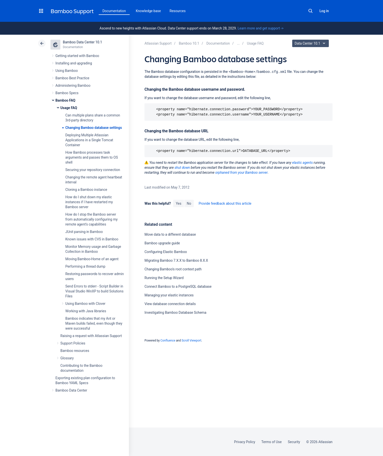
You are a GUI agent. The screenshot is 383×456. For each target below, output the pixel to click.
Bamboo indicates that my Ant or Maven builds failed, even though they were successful (93, 323)
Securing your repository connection (92, 170)
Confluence (167, 340)
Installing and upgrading (73, 63)
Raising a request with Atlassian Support (91, 336)
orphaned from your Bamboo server (241, 172)
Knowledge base (148, 11)
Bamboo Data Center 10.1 (82, 42)
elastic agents (302, 163)
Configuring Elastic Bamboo (165, 252)
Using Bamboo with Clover (85, 304)
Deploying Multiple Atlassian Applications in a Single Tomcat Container (89, 140)
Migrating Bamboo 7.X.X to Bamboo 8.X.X (176, 260)
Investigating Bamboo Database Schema (175, 312)
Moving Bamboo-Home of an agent (92, 259)
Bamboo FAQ (65, 100)
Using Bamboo (66, 71)
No (189, 203)
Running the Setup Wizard (164, 278)
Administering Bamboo (72, 85)
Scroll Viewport (191, 340)
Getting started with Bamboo (77, 56)
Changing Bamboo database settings (93, 128)
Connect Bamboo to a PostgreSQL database (178, 286)
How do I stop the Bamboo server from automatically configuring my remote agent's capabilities (91, 219)
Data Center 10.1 (311, 43)
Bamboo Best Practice (72, 78)
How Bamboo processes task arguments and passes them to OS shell (91, 157)
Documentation (114, 11)
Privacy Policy (244, 442)
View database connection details (170, 304)
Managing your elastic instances (169, 295)
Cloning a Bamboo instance (86, 190)
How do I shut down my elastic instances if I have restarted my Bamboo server (89, 202)
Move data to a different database (170, 234)
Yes (178, 203)
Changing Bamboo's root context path (173, 269)
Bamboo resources (74, 351)
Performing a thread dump (85, 266)
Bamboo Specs (66, 93)
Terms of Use (271, 442)
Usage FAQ (68, 108)
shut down (182, 168)
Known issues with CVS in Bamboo (91, 239)
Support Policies (72, 343)
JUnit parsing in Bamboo (84, 232)
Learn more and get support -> (260, 28)
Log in (324, 11)
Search (310, 11)
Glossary (67, 358)
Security (294, 442)
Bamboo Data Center (71, 390)
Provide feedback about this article (225, 203)
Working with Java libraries (85, 311)
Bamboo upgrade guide (162, 243)
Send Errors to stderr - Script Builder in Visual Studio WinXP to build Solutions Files (94, 291)
